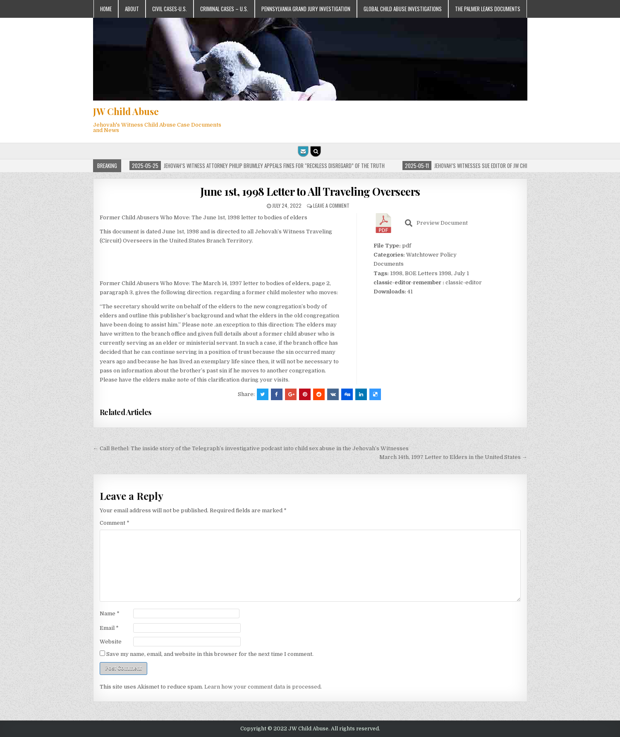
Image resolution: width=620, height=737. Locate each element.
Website (111, 642)
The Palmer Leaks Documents (487, 9)
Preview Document (436, 223)
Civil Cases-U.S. (169, 9)
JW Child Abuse (126, 111)
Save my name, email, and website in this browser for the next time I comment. (210, 654)
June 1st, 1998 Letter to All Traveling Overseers (310, 191)
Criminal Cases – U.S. (224, 9)
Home (106, 9)
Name (110, 613)
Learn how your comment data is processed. (263, 687)
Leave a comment (331, 205)
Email (109, 628)
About (132, 9)
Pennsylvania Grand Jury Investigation (305, 9)
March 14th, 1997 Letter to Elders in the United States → (453, 457)
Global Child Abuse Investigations (403, 9)
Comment (114, 523)
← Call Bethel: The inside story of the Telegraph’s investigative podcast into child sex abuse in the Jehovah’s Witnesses (251, 448)
